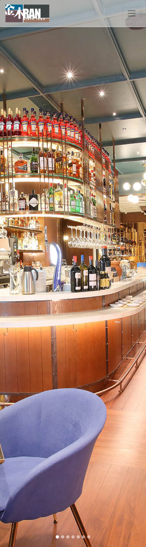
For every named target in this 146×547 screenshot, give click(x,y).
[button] (11, 273)
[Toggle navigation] (132, 13)
